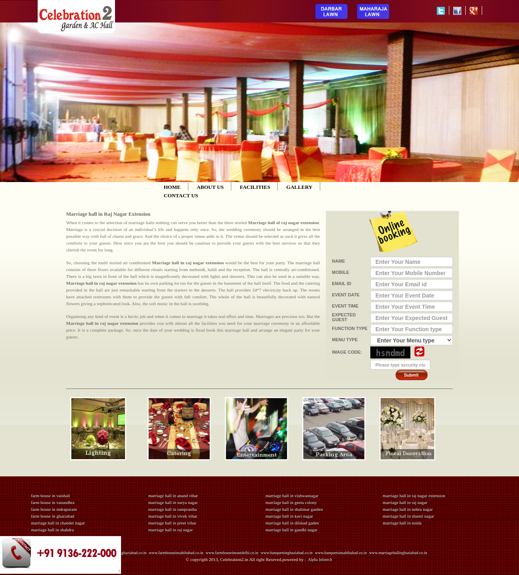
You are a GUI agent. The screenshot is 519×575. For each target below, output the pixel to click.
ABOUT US (210, 187)
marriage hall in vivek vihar (172, 516)
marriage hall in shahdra (52, 529)
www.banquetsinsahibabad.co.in (341, 553)
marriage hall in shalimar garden (294, 509)
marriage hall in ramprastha (172, 509)
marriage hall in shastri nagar (408, 516)
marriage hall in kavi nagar (289, 516)
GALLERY (299, 187)
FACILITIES (255, 187)
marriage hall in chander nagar (58, 522)
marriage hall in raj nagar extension (414, 495)
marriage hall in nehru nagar (408, 509)
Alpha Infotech (319, 559)
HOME (172, 187)
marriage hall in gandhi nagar (292, 529)
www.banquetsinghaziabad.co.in (287, 553)
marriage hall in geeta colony (291, 502)
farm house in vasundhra (53, 502)
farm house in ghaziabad (53, 516)
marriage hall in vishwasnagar (292, 495)
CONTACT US (181, 195)
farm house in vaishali (50, 495)
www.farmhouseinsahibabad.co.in (176, 553)
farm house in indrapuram (54, 509)
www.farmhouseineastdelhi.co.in (232, 553)
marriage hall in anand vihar (173, 495)
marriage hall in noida (402, 522)
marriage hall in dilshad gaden (292, 522)
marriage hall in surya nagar (173, 502)
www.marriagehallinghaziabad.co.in (398, 553)
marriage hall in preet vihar (172, 522)
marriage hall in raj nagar (170, 529)
